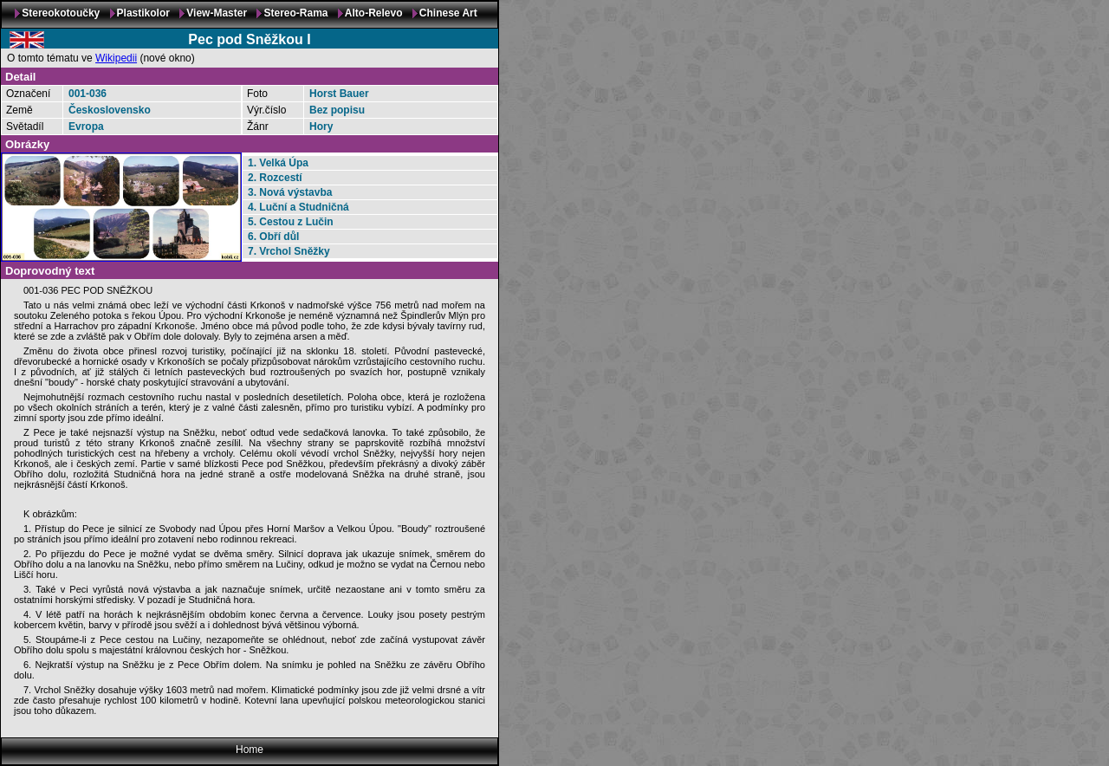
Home (249, 749)
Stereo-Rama (295, 13)
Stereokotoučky (61, 13)
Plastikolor (143, 13)
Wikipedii (116, 58)
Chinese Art (448, 13)
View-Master (216, 13)
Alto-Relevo (374, 13)
